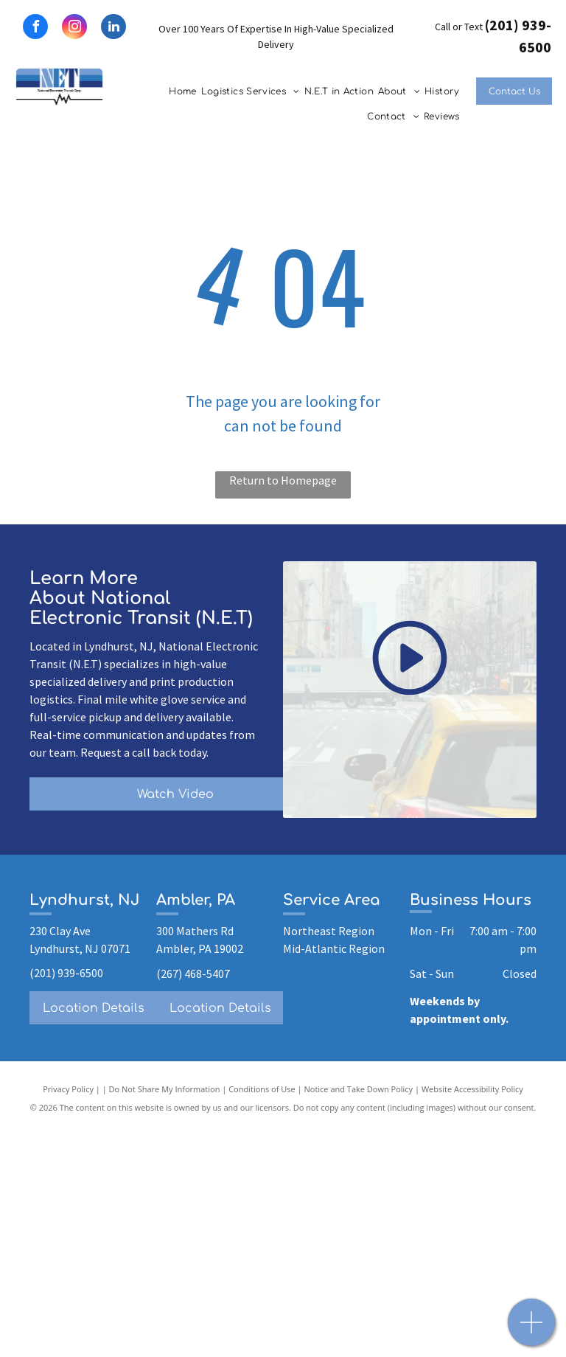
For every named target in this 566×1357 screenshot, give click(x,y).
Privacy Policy (68, 1088)
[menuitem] (182, 91)
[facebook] (35, 28)
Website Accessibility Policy (472, 1088)
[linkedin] (113, 28)
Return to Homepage (283, 480)
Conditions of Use (262, 1088)
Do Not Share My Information (164, 1088)
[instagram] (74, 28)
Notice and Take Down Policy (358, 1088)
